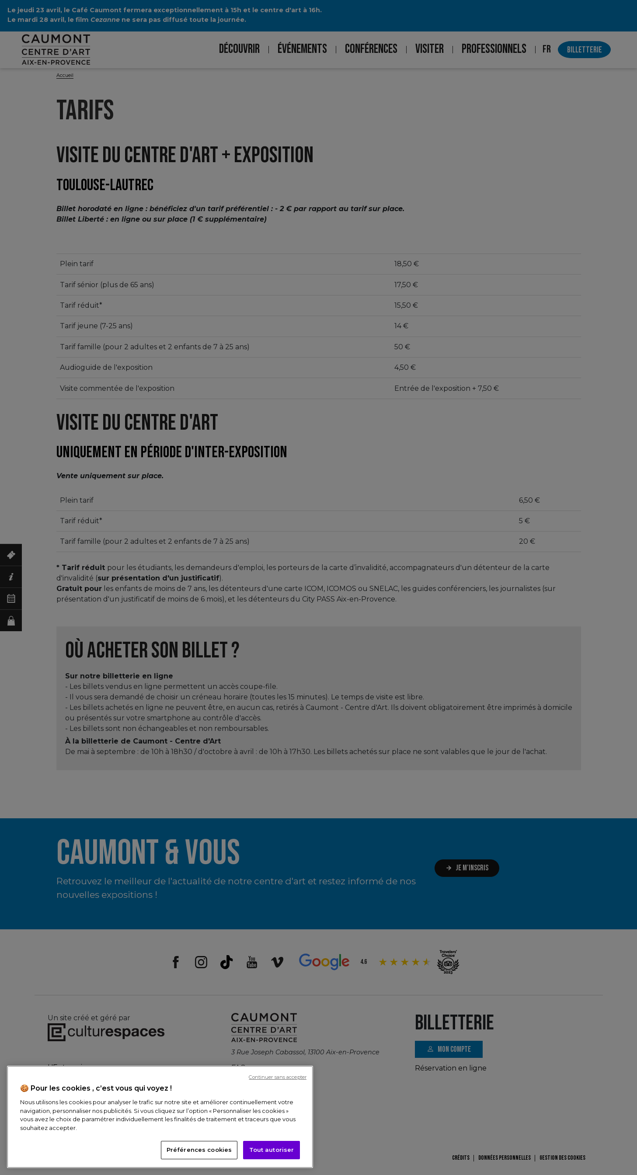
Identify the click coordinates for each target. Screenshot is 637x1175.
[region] (160, 1117)
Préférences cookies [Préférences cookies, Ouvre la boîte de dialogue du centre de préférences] (199, 1149)
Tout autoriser (271, 1149)
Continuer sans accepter (277, 1077)
